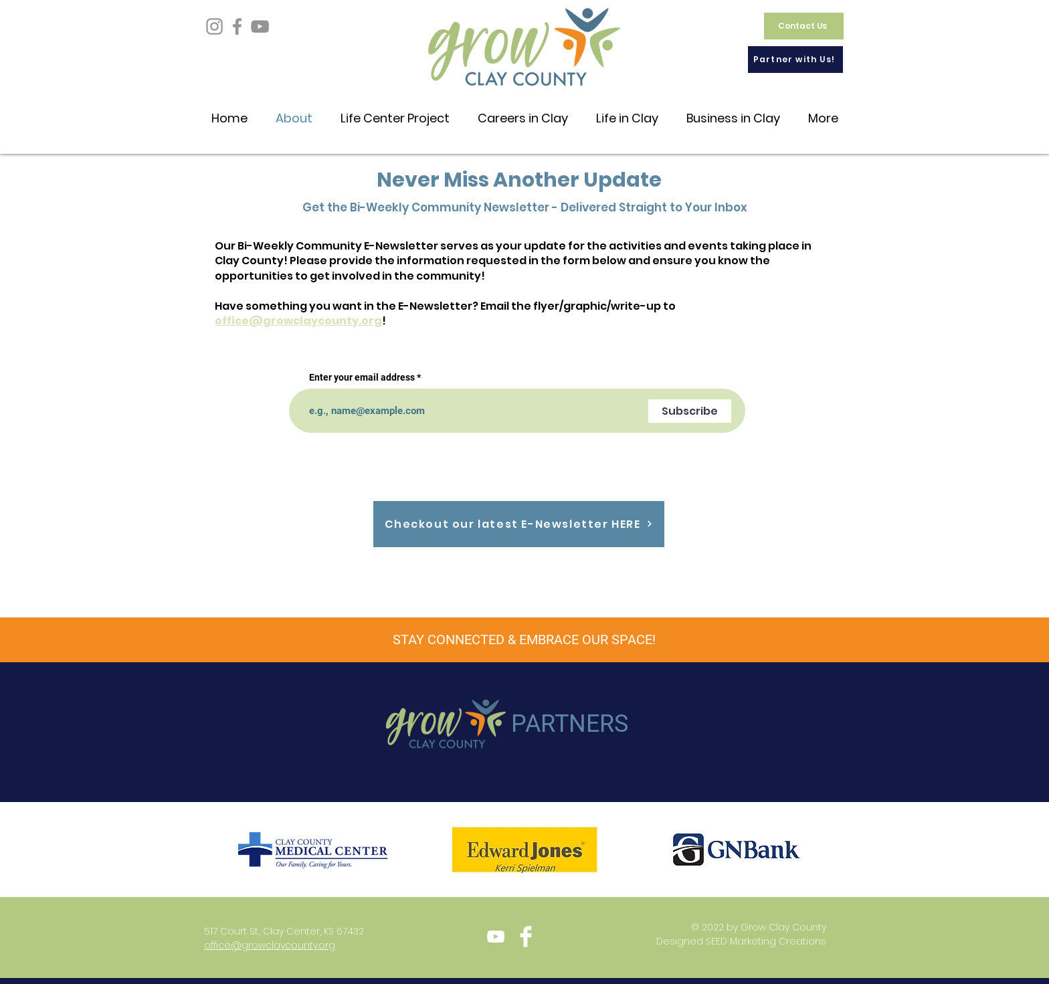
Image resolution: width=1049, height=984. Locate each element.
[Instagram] (214, 26)
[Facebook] (237, 26)
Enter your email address (362, 377)
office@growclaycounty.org (298, 320)
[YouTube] (260, 26)
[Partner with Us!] (795, 59)
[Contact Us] (804, 26)
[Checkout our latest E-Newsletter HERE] (518, 524)
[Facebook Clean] (526, 936)
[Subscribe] (689, 411)
